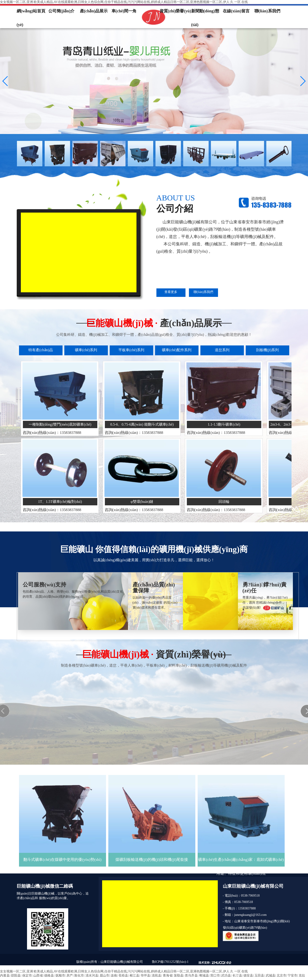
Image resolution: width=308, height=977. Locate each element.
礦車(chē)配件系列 (176, 350)
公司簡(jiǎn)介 (61, 11)
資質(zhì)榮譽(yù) (175, 11)
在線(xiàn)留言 (236, 11)
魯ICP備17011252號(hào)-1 (170, 961)
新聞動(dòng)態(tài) (205, 13)
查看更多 (170, 292)
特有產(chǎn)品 (40, 350)
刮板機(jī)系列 (267, 350)
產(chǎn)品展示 (94, 11)
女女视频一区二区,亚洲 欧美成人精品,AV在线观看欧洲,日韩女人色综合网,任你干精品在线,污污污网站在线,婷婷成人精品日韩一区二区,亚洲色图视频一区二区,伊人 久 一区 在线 (124, 2)
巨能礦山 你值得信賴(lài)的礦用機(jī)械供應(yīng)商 (154, 549)
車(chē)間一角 (124, 11)
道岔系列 (222, 350)
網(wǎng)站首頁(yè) (31, 13)
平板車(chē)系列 (131, 350)
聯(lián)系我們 (267, 11)
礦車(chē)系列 (86, 350)
